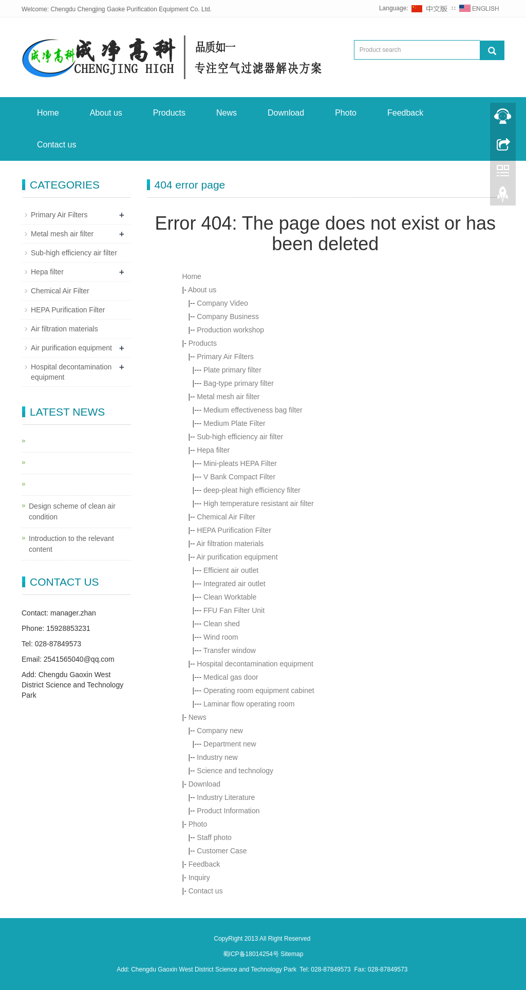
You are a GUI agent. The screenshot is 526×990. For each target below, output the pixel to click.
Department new (229, 744)
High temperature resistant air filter (258, 503)
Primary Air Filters (225, 356)
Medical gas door (230, 677)
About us (106, 112)
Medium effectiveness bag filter (253, 410)
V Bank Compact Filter (239, 477)
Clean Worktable (229, 597)
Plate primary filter (232, 370)
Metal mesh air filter (228, 397)
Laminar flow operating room (248, 704)
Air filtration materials (230, 543)
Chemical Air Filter (226, 517)
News (226, 112)
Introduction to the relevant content (71, 543)
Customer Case (222, 851)
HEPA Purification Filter (234, 530)
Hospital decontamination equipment (255, 664)
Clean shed (221, 624)
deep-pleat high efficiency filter (251, 490)
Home (48, 112)
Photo (345, 112)
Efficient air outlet (230, 570)
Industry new (217, 757)
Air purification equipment (237, 557)
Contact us (56, 144)
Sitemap (291, 954)
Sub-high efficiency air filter (240, 437)
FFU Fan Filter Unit (234, 610)
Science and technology (235, 771)
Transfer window (229, 650)
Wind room (220, 637)
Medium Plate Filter (234, 423)
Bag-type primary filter (238, 383)
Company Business (228, 316)
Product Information (228, 811)
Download (286, 112)
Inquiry (199, 877)
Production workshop (230, 330)
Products (169, 112)
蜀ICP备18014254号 (252, 954)
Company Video (222, 303)
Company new (220, 730)
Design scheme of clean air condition (72, 511)
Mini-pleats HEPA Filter (240, 463)
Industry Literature (226, 797)
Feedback (405, 112)
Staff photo (214, 837)
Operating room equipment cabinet (258, 690)
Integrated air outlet (234, 584)
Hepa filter (213, 450)
